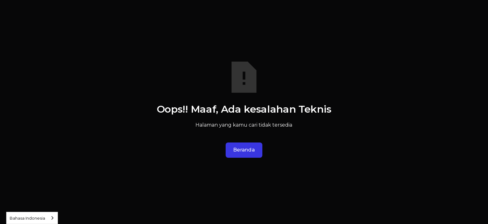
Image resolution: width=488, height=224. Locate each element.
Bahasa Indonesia (27, 218)
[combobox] (32, 218)
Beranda (244, 150)
